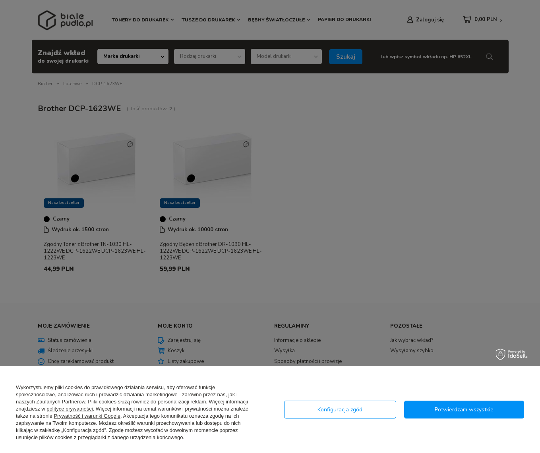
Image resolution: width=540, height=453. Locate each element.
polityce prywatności (69, 409)
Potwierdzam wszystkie (464, 409)
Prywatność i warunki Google (87, 416)
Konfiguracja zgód (339, 409)
